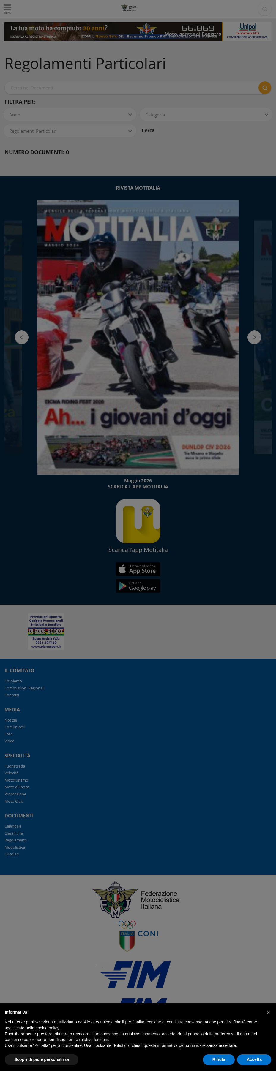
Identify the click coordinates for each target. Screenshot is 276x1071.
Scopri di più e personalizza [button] (41, 1059)
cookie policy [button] (47, 1028)
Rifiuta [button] (218, 1059)
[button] (268, 1012)
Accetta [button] (254, 1059)
